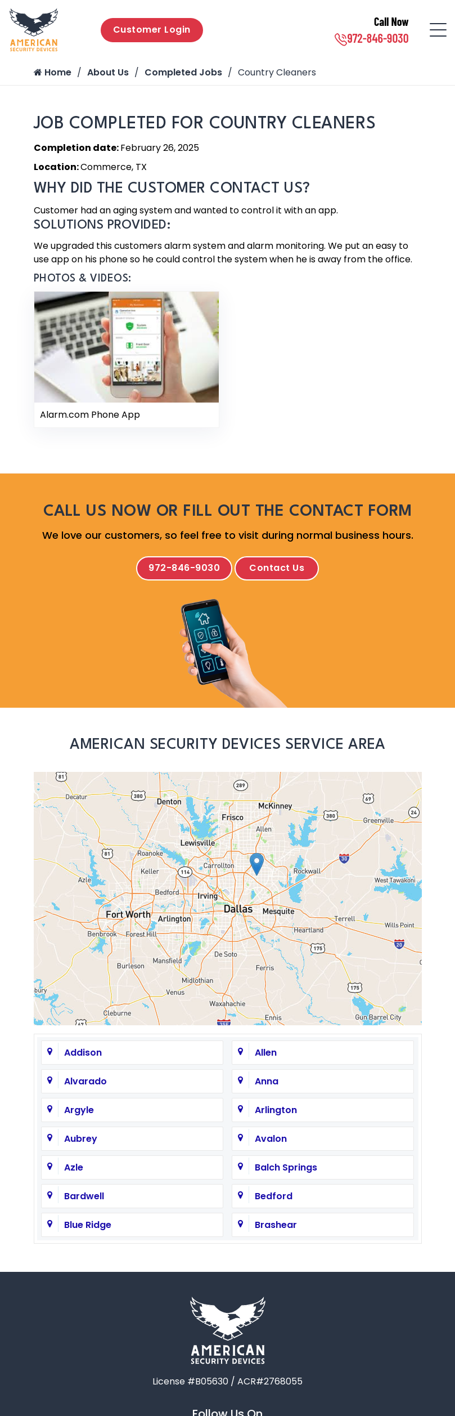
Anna (266, 1081)
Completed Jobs (183, 72)
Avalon (271, 1138)
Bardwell (84, 1196)
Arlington (276, 1110)
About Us (108, 72)
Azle (73, 1167)
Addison (83, 1052)
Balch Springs (286, 1167)
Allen (266, 1052)
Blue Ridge (87, 1224)
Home (52, 72)
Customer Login (152, 29)
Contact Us (276, 567)
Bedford (273, 1196)
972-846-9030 (371, 37)
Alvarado (85, 1081)
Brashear (276, 1224)
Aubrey (80, 1138)
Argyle (79, 1110)
